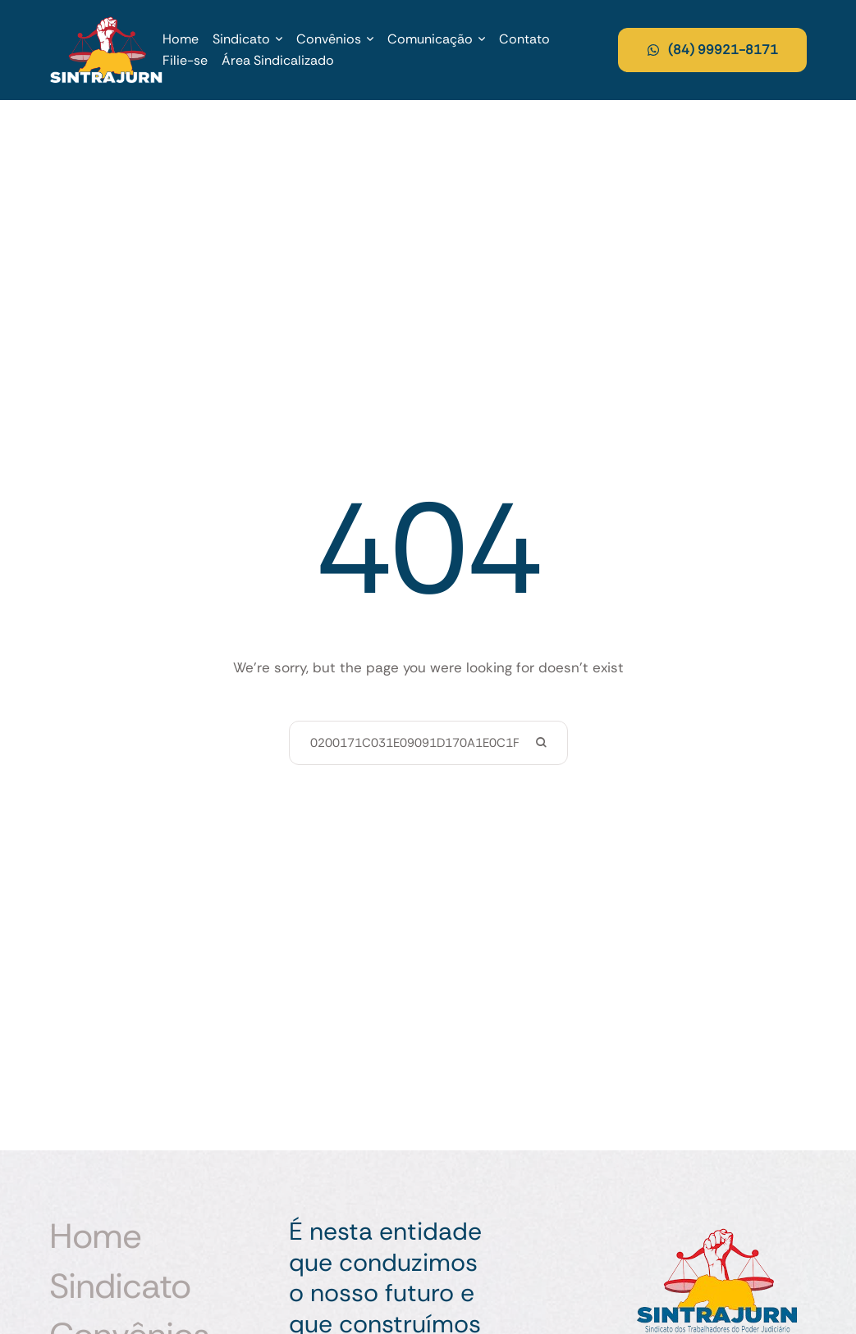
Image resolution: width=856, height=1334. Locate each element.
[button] (279, 39)
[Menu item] (181, 39)
